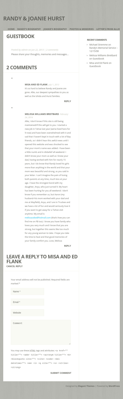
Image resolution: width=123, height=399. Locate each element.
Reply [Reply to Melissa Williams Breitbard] (67, 245)
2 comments (52, 49)
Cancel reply (14, 266)
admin (24, 49)
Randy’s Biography (29, 29)
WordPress (114, 389)
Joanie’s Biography (55, 29)
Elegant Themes (86, 389)
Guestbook (98, 58)
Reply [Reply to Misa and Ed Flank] (67, 101)
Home (11, 29)
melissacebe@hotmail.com (38, 217)
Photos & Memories (82, 29)
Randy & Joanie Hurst (34, 18)
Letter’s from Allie (108, 29)
